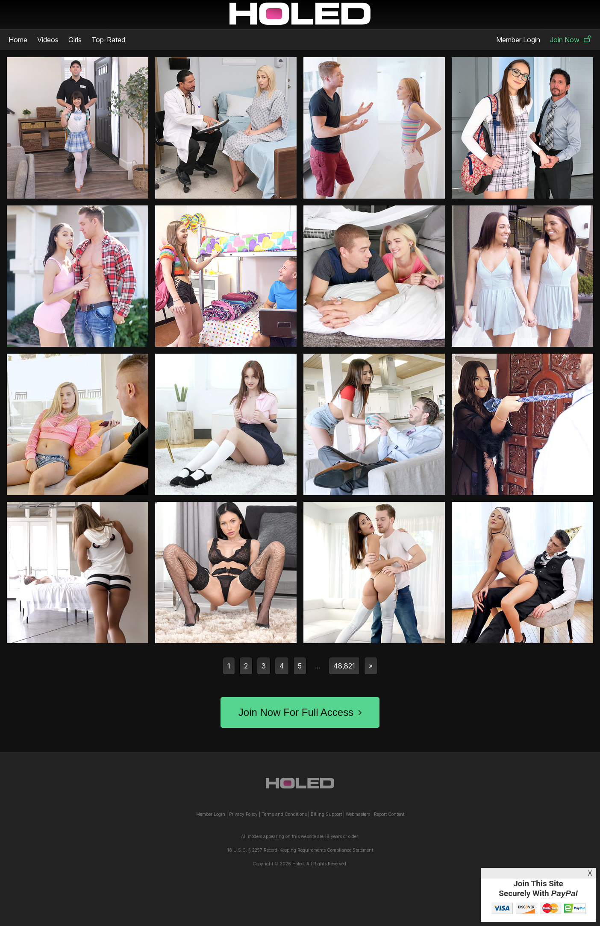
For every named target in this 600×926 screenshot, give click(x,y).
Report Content (389, 814)
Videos (48, 39)
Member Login (518, 39)
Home (18, 39)
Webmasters (358, 814)
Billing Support (326, 814)
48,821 (344, 666)
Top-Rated (108, 39)
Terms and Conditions (284, 814)
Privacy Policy (243, 814)
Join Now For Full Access (300, 712)
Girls (75, 39)
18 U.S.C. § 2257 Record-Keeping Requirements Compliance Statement (300, 850)
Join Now (570, 39)
